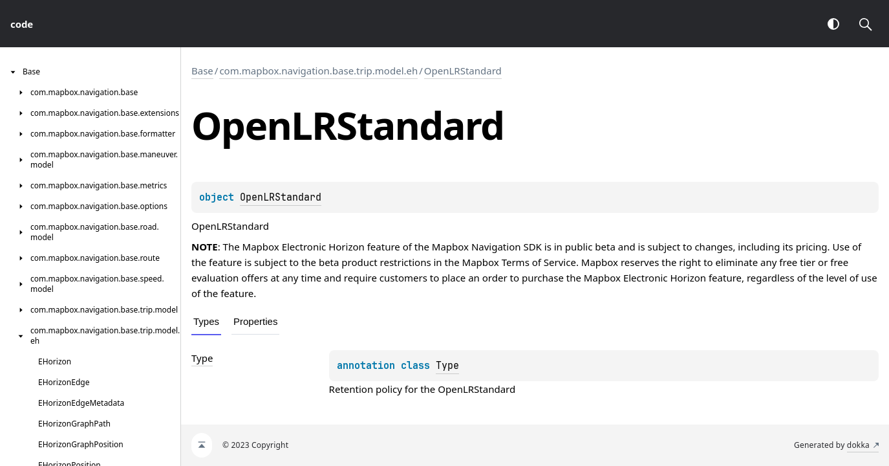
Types (206, 321)
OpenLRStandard (463, 70)
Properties (255, 321)
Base (202, 70)
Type (447, 365)
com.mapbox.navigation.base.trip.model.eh (318, 70)
